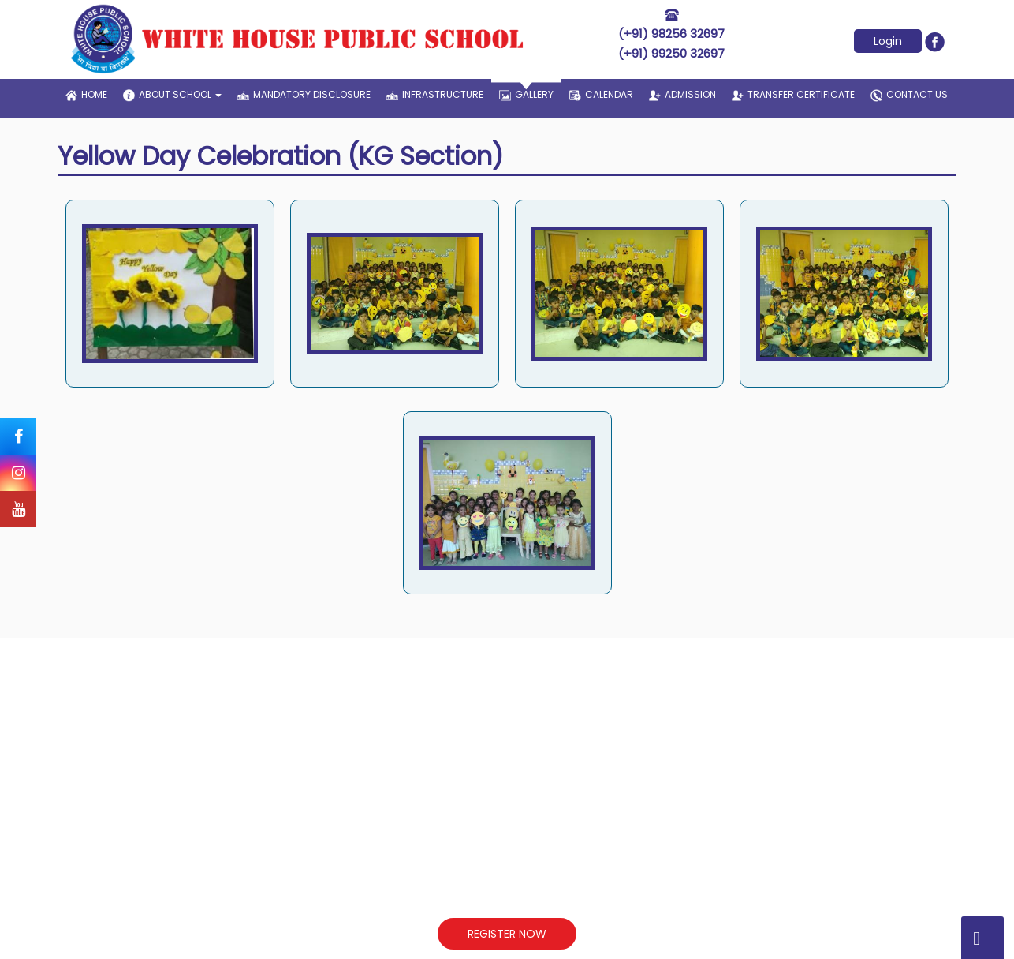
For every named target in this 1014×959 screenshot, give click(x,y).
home (86, 94)
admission (682, 94)
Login (888, 41)
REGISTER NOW (507, 934)
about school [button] (172, 95)
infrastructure (434, 94)
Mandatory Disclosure (304, 94)
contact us (909, 95)
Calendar (601, 94)
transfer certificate (793, 94)
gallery (526, 90)
